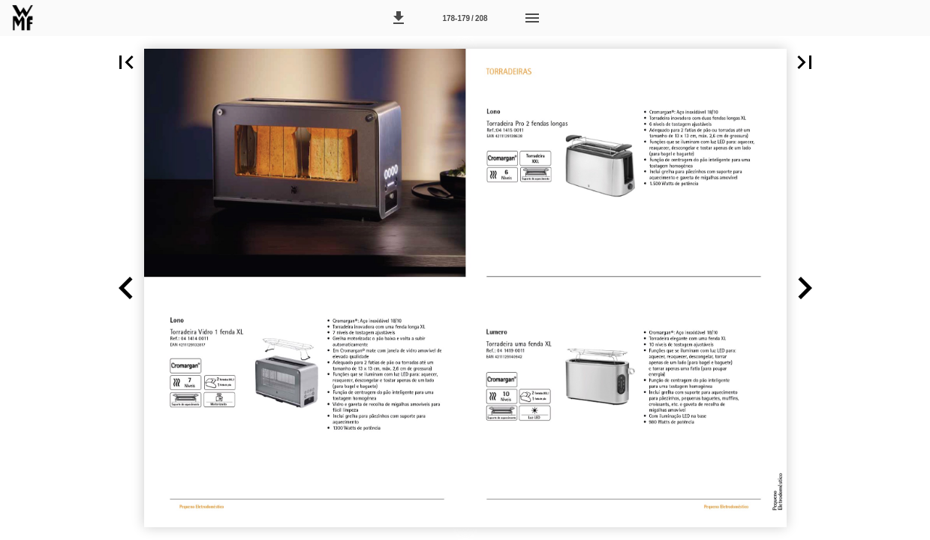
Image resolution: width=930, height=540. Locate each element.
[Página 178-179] (465, 18)
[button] (399, 18)
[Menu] (532, 18)
